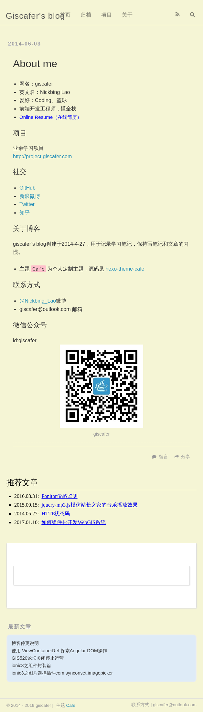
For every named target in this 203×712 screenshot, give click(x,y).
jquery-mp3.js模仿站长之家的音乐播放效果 (89, 505)
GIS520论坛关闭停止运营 (38, 658)
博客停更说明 (25, 643)
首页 (65, 14)
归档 (85, 14)
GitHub (27, 188)
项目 (106, 14)
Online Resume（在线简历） (50, 117)
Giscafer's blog (35, 15)
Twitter (27, 204)
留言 (163, 456)
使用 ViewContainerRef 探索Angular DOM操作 (59, 650)
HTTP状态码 (55, 513)
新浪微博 (29, 196)
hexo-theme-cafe (124, 269)
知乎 (24, 212)
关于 (127, 14)
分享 (185, 456)
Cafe (70, 705)
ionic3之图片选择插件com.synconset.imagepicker (62, 673)
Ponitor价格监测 (59, 496)
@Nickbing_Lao (37, 301)
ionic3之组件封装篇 (31, 665)
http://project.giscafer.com (42, 156)
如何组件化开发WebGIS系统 (73, 522)
